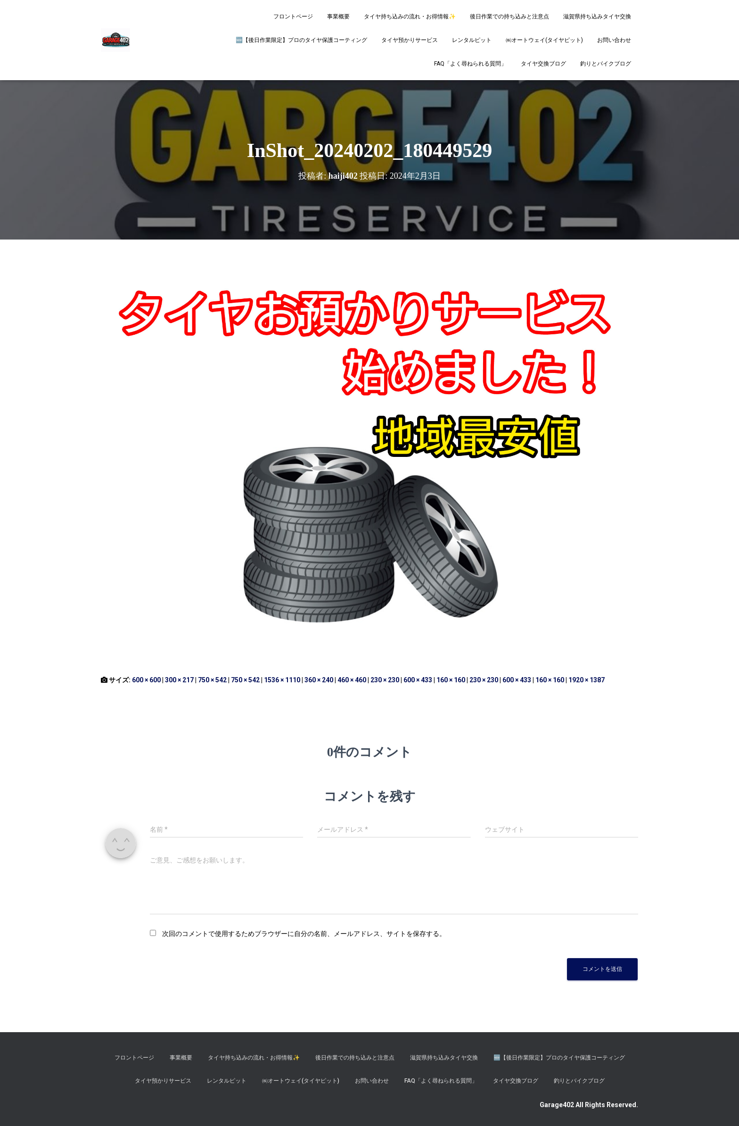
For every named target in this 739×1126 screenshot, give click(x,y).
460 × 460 (351, 680)
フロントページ (293, 16)
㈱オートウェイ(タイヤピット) (544, 40)
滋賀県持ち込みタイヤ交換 (597, 16)
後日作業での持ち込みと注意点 (509, 16)
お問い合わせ (614, 40)
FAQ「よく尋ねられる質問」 (470, 63)
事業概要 (338, 16)
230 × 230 (384, 680)
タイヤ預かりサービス (409, 40)
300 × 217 (179, 680)
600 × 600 (146, 680)
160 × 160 (450, 680)
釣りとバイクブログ (605, 63)
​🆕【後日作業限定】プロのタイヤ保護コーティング (301, 40)
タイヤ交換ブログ (543, 63)
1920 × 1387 (586, 680)
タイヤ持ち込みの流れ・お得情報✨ (410, 16)
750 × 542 (212, 680)
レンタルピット (472, 40)
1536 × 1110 (282, 680)
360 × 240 (318, 680)
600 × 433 (417, 680)
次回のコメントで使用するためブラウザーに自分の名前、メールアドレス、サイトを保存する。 (304, 933)
